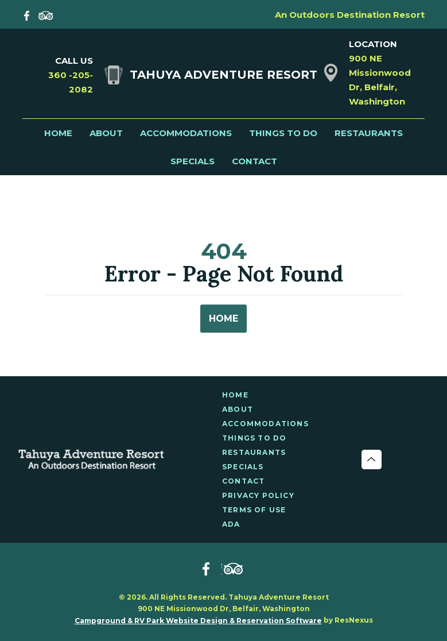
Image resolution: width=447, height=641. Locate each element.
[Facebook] (29, 14)
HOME (223, 319)
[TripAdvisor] (45, 14)
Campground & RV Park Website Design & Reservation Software (198, 620)
